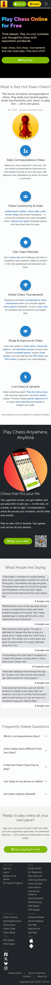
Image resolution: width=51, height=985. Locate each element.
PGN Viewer (34, 909)
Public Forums (10, 917)
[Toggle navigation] (46, 4)
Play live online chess (37, 392)
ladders (23, 211)
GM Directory (34, 902)
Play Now (25, 60)
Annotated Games (12, 921)
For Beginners (35, 872)
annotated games (22, 353)
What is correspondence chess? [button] (22, 736)
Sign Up (19, 3)
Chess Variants (35, 898)
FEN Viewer (33, 905)
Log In (34, 3)
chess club (42, 307)
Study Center (34, 868)
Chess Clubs (9, 928)
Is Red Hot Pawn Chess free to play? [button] (21, 766)
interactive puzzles (25, 349)
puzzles (38, 402)
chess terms (29, 346)
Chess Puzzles (35, 883)
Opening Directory (37, 879)
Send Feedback (35, 921)
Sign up (7, 868)
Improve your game (20, 221)
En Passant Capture (13, 883)
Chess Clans (9, 924)
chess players (10, 307)
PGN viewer (10, 359)
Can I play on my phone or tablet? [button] (23, 781)
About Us (42, 976)
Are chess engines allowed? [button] (19, 793)
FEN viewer (38, 356)
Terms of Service (36, 973)
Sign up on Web (18, 541)
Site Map (32, 932)
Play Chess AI (34, 875)
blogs (15, 214)
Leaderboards (11, 211)
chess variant (39, 395)
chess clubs (33, 211)
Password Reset (36, 917)
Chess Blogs (9, 932)
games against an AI (37, 398)
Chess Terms (34, 887)
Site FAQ (32, 924)
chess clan (15, 257)
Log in (6, 872)
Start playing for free (25, 849)
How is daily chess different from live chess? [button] (23, 750)
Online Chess (15, 973)
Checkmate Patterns (33, 893)
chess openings (22, 402)
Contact (27, 976)
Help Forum (34, 928)
